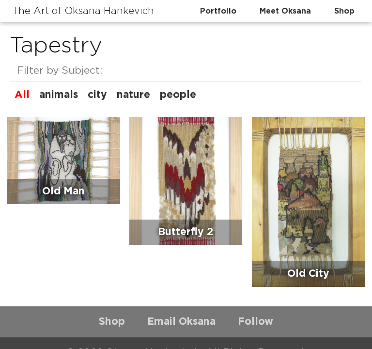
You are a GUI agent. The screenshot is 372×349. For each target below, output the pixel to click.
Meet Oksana (285, 11)
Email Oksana (181, 322)
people (178, 95)
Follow (255, 322)
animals (58, 95)
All (22, 95)
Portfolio (218, 11)
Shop (344, 11)
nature (133, 95)
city (97, 95)
